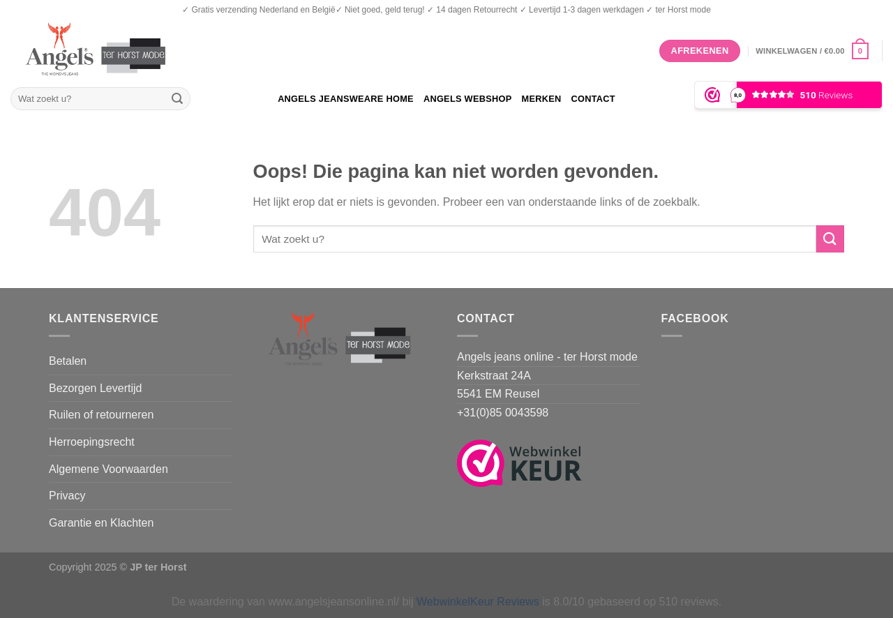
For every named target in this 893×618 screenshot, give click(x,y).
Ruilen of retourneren (101, 415)
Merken (541, 98)
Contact (593, 98)
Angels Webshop (467, 98)
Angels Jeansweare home (346, 98)
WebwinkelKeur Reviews (478, 602)
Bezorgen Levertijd (95, 388)
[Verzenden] (177, 99)
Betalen (68, 361)
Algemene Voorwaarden (108, 469)
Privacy (67, 496)
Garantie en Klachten (101, 523)
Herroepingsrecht (92, 442)
